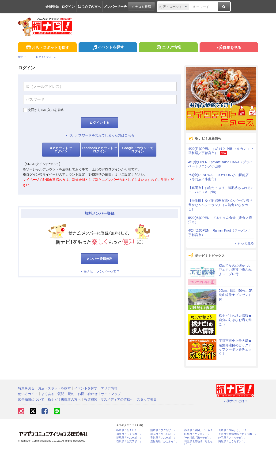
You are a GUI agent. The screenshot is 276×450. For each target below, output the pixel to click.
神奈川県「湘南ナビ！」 (198, 437)
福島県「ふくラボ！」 (129, 434)
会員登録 (52, 6)
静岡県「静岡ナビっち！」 (199, 430)
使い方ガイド (28, 394)
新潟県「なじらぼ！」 (163, 434)
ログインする (99, 123)
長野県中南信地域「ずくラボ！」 (237, 434)
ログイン (68, 6)
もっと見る (243, 243)
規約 (71, 394)
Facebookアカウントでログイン (99, 149)
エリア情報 (168, 47)
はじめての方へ (89, 6)
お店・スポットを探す (47, 47)
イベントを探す (107, 47)
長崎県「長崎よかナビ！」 (233, 430)
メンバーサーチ (115, 6)
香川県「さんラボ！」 (163, 437)
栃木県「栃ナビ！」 (128, 430)
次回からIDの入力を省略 (46, 110)
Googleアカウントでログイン (137, 149)
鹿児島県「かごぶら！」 (164, 441)
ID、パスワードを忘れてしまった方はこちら (99, 135)
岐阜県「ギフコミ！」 (197, 434)
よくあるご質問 (52, 394)
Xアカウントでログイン (61, 149)
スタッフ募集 (147, 399)
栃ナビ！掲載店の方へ (64, 399)
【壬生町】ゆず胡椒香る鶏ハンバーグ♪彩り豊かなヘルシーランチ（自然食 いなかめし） (220, 205)
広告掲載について (31, 399)
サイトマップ (111, 394)
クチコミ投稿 (141, 6)
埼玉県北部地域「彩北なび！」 (198, 442)
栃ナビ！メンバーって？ (99, 271)
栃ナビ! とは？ (235, 401)
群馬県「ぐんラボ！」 (129, 437)
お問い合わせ (88, 394)
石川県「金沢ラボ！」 (129, 441)
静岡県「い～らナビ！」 (232, 437)
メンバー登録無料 (99, 259)
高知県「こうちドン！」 (232, 441)
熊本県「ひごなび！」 (163, 430)
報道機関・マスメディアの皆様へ (108, 399)
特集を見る (228, 47)
